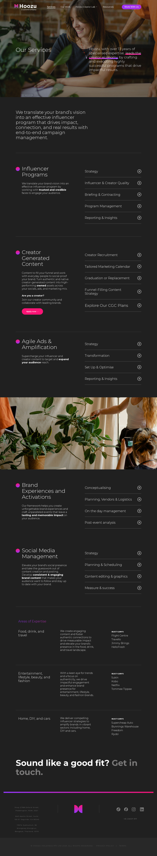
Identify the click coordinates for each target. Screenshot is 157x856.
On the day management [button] (113, 511)
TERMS (122, 846)
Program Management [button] (113, 206)
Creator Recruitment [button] (113, 255)
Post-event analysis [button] (113, 522)
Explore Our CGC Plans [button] (113, 305)
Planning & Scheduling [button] (113, 565)
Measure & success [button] (113, 588)
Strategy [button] (113, 171)
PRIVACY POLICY (105, 846)
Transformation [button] (113, 355)
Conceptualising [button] (113, 488)
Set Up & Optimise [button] (113, 367)
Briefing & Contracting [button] (113, 195)
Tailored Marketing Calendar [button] (113, 266)
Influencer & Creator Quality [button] (113, 183)
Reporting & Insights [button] (113, 218)
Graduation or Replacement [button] (113, 278)
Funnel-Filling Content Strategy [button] (113, 291)
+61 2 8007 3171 (130, 819)
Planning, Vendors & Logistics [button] (113, 499)
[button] (32, 311)
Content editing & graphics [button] (113, 576)
